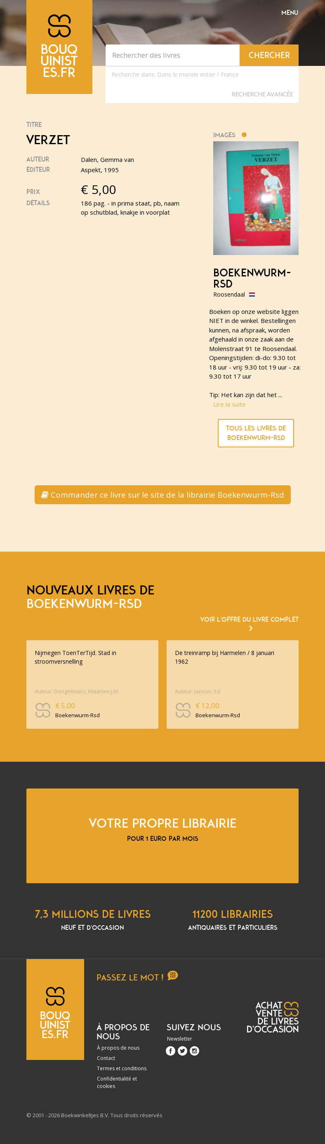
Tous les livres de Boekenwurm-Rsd (256, 433)
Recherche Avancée (262, 94)
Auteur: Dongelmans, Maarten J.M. (77, 691)
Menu (289, 12)
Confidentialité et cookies (117, 1082)
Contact (106, 1058)
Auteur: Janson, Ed (197, 691)
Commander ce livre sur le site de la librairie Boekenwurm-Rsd (162, 494)
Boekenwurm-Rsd (252, 278)
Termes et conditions (121, 1068)
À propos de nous (118, 1047)
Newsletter (179, 1038)
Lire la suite (229, 404)
